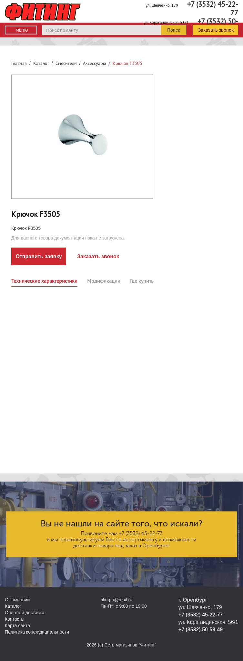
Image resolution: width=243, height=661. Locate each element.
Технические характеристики (44, 281)
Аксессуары (94, 63)
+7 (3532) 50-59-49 (200, 629)
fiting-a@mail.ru (116, 599)
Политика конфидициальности (37, 632)
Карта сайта (17, 625)
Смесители (66, 63)
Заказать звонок (216, 30)
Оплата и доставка (24, 612)
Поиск (173, 30)
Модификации (103, 281)
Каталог (41, 63)
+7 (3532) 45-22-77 (140, 533)
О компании (17, 599)
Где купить (141, 281)
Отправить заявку (38, 256)
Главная (19, 63)
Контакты (14, 619)
